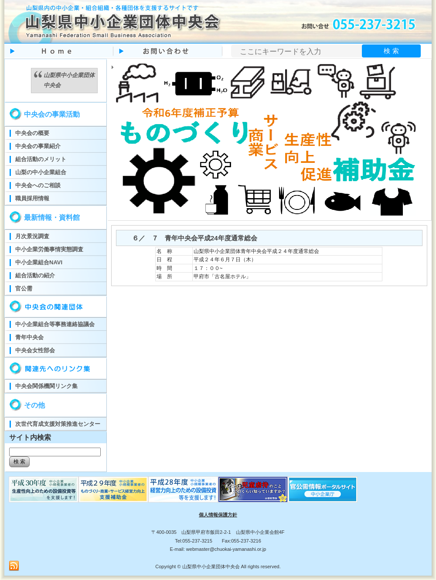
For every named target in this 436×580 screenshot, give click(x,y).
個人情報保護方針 (218, 514)
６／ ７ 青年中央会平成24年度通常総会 (191, 238)
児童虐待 (253, 489)
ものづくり (43, 489)
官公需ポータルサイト (323, 489)
